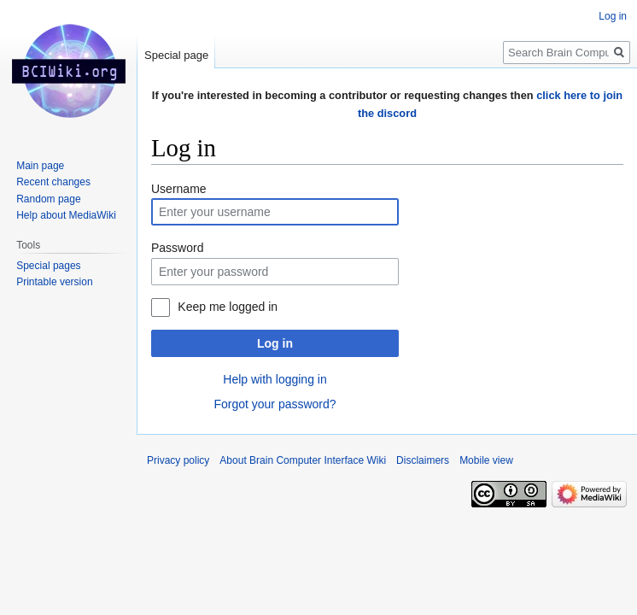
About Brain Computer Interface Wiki (302, 460)
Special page (176, 55)
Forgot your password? (274, 404)
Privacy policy (178, 460)
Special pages (48, 266)
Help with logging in (274, 379)
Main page (40, 166)
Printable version (54, 282)
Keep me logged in (228, 306)
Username (179, 189)
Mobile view (486, 460)
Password (177, 248)
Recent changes (53, 182)
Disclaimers (422, 460)
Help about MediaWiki (66, 215)
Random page (48, 199)
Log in (275, 343)
